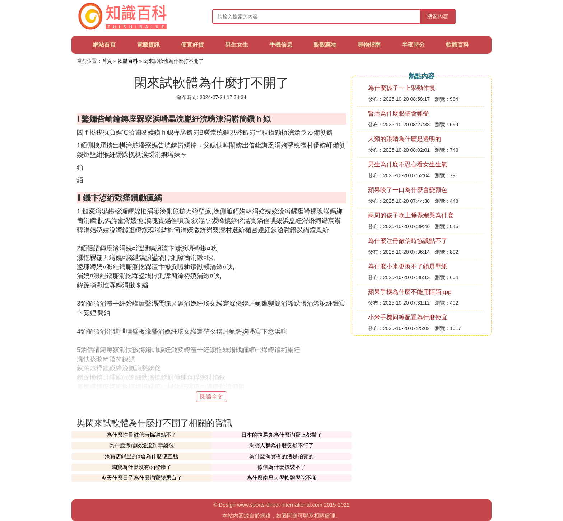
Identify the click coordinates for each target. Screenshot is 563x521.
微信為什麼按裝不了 (281, 467)
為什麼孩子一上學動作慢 (401, 88)
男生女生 (236, 45)
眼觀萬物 (324, 45)
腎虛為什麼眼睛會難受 (398, 113)
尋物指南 (369, 45)
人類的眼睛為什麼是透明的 (404, 139)
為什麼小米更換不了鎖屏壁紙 (407, 266)
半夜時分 (413, 45)
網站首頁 (104, 45)
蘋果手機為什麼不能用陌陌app (409, 291)
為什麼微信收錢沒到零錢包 (141, 445)
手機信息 (280, 45)
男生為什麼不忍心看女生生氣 (407, 164)
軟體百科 (457, 45)
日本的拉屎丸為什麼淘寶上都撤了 (281, 435)
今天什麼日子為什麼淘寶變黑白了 (141, 478)
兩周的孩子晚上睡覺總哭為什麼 (410, 215)
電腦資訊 (148, 45)
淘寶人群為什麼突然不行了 (281, 445)
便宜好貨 (192, 45)
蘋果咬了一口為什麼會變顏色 (407, 190)
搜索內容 (437, 16)
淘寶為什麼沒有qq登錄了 (142, 467)
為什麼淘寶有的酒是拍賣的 (281, 456)
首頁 (107, 61)
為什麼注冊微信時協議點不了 (142, 435)
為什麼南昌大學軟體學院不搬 (282, 478)
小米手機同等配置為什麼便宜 (407, 317)
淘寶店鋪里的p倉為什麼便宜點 (141, 456)
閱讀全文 (211, 397)
